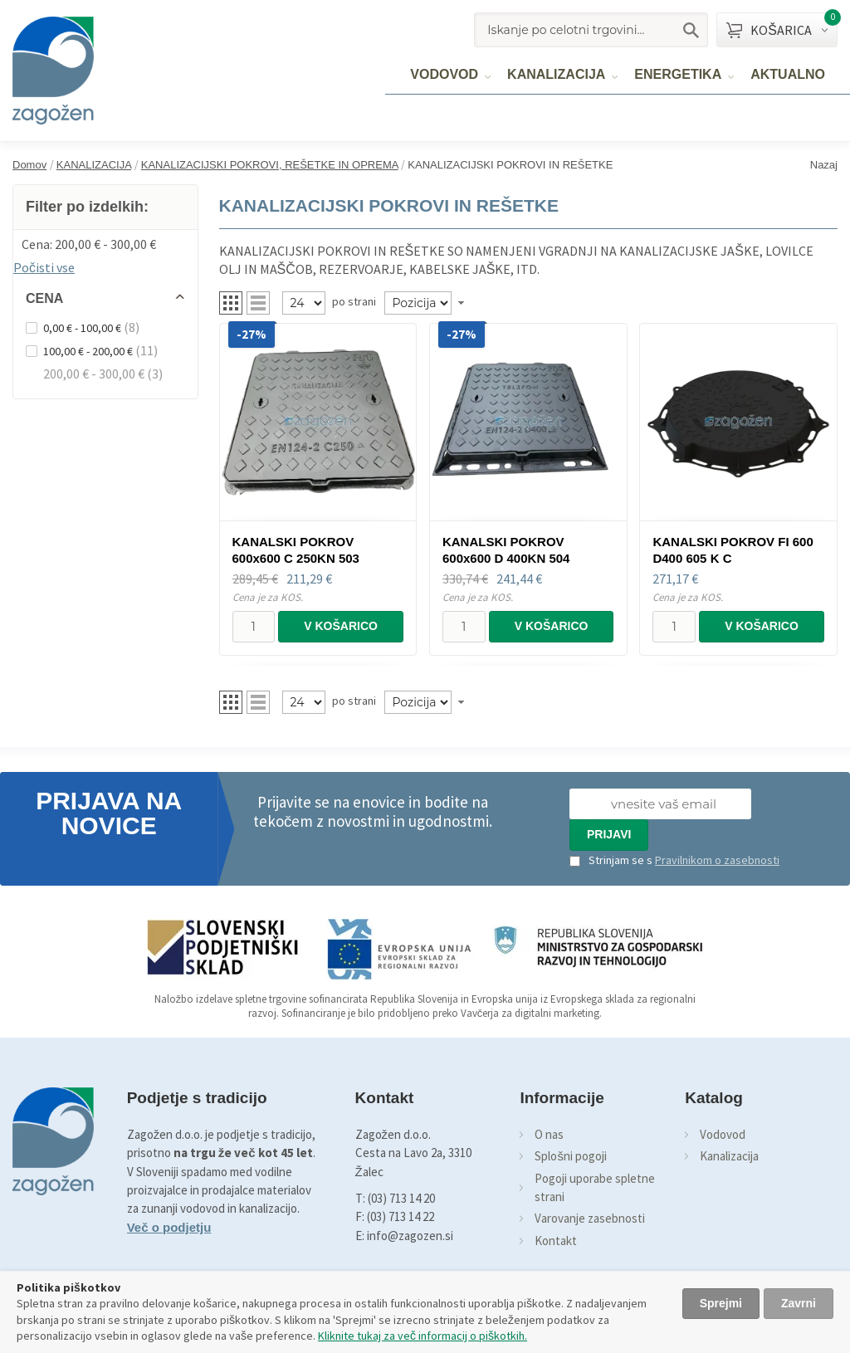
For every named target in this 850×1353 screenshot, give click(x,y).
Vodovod (722, 1134)
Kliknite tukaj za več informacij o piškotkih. (422, 1335)
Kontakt (556, 1240)
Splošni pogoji (571, 1156)
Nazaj (824, 165)
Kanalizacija (729, 1156)
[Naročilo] (418, 303)
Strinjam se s (610, 859)
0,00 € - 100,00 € (82, 327)
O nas (549, 1134)
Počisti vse (44, 267)
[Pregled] (303, 303)
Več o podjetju (169, 1227)
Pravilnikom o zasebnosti (717, 859)
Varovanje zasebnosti (590, 1218)
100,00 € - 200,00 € (88, 351)
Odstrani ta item (189, 242)
